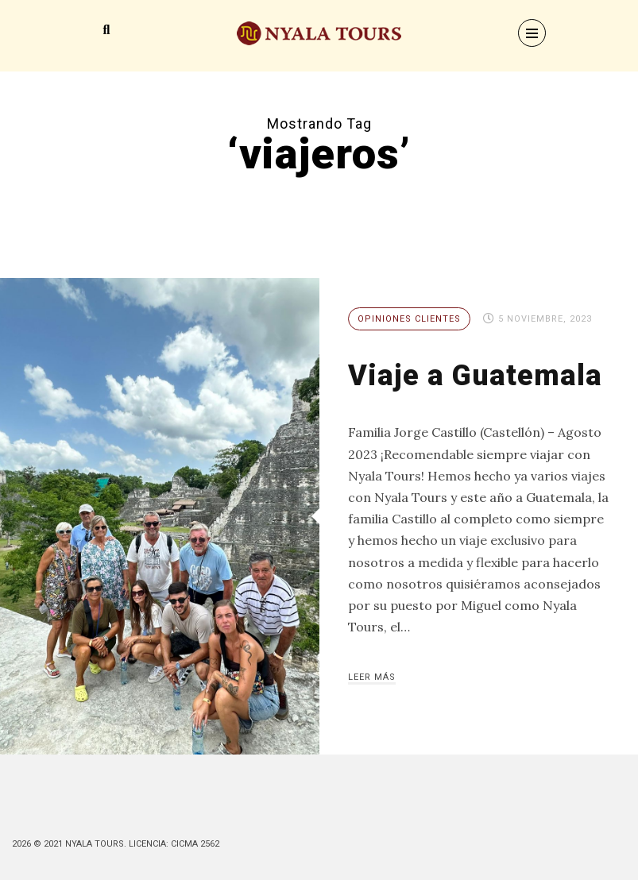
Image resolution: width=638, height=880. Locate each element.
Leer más (372, 677)
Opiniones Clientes (409, 319)
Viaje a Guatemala (475, 375)
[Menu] (532, 33)
